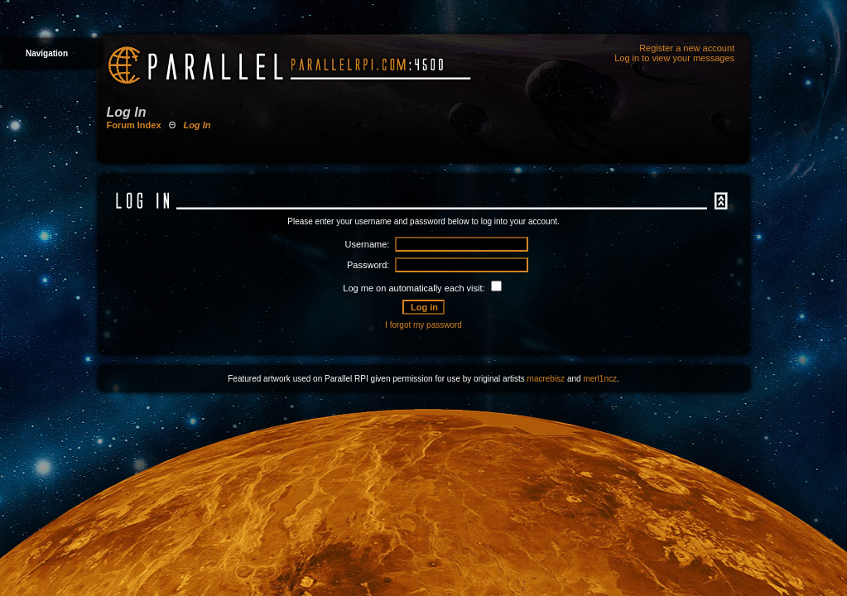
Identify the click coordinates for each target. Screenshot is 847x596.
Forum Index (134, 125)
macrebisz (546, 378)
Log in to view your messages (674, 58)
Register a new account (686, 48)
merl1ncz (600, 378)
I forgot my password (423, 324)
